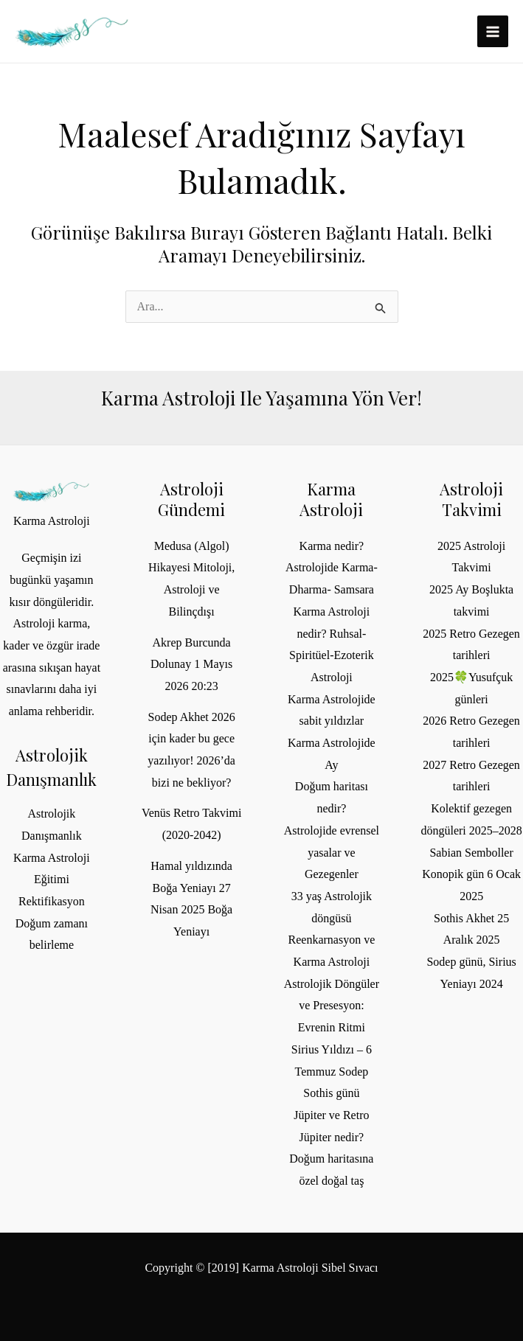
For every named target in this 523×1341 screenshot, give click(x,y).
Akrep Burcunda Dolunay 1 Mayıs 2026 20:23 (191, 664)
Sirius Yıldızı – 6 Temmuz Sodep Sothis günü (331, 1071)
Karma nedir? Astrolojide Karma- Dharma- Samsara (331, 568)
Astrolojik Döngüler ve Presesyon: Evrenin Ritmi (331, 1006)
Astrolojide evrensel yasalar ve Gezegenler (331, 852)
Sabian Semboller (471, 852)
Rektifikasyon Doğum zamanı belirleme (51, 923)
